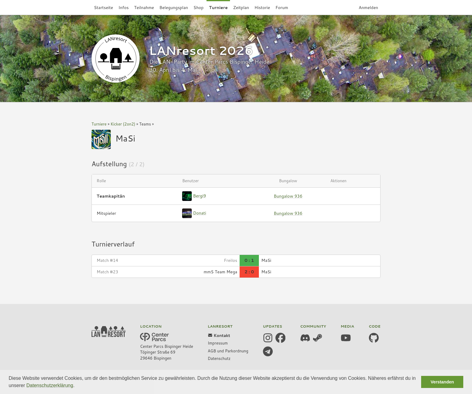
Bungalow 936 (288, 196)
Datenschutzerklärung (49, 385)
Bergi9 (199, 196)
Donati (199, 213)
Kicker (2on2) (122, 124)
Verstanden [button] (442, 382)
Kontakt (219, 335)
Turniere (99, 124)
